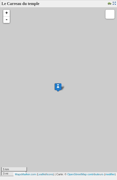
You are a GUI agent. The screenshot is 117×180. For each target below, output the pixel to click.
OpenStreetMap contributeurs (85, 174)
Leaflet (42, 174)
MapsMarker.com (25, 174)
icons (50, 174)
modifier (110, 174)
